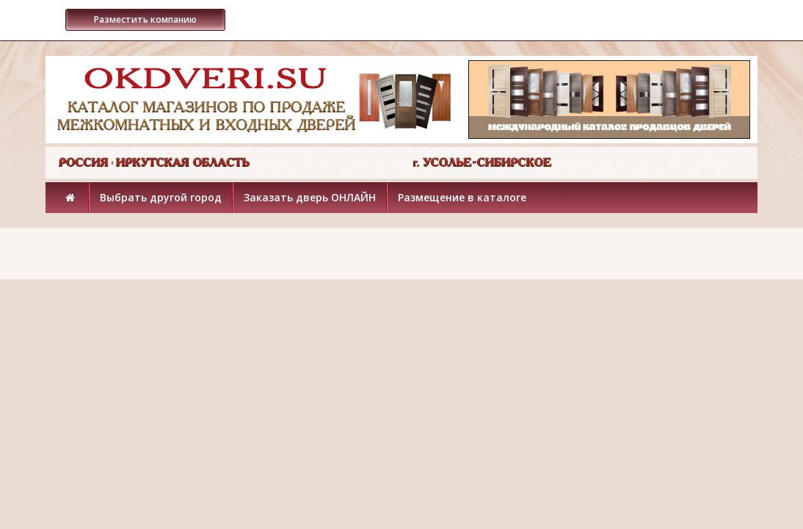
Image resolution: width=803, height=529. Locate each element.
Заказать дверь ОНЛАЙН (310, 197)
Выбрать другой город (161, 197)
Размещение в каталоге (462, 197)
